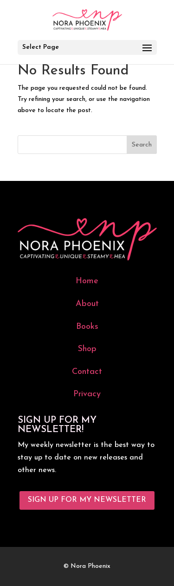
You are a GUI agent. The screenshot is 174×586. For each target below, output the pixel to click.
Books (87, 326)
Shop (87, 349)
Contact (87, 371)
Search (142, 144)
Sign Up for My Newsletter (87, 500)
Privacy (87, 394)
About (87, 304)
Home (87, 281)
